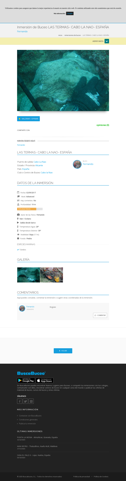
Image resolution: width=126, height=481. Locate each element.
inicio (60, 35)
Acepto (70, 13)
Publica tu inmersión (27, 423)
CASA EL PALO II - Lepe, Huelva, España (33, 455)
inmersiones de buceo (73, 35)
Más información (59, 13)
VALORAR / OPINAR (28, 118)
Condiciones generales (28, 419)
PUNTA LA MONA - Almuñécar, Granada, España (37, 437)
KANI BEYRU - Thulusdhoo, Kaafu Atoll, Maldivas (37, 446)
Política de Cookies (101, 476)
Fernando (22, 31)
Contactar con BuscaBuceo (30, 415)
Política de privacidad (81, 476)
